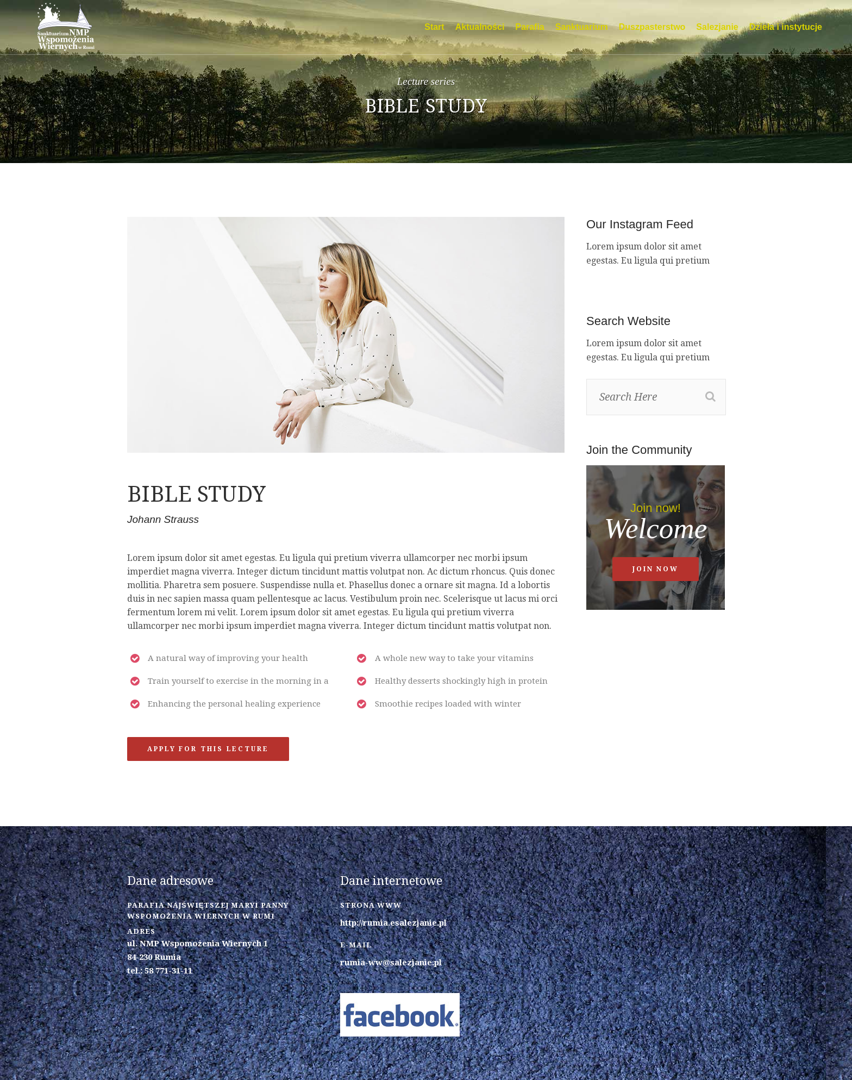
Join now (655, 569)
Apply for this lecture (208, 749)
